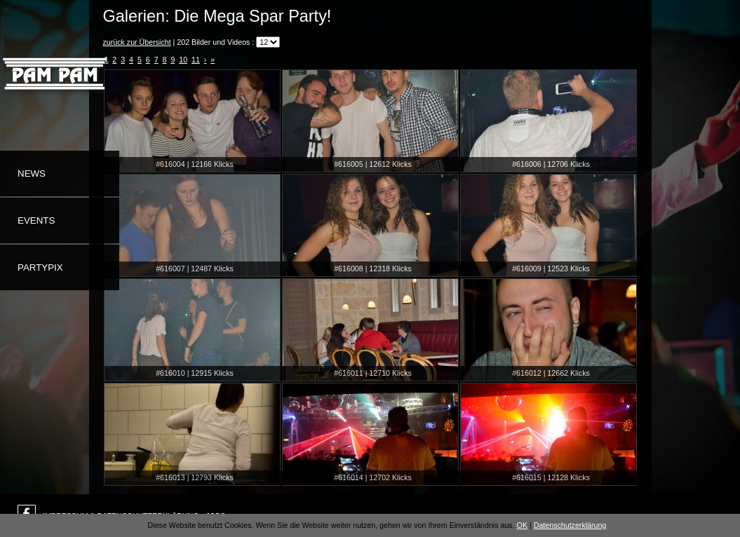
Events (36, 220)
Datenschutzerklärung (570, 525)
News (32, 173)
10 (183, 59)
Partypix (40, 267)
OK (522, 525)
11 (195, 59)
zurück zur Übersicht (137, 42)
